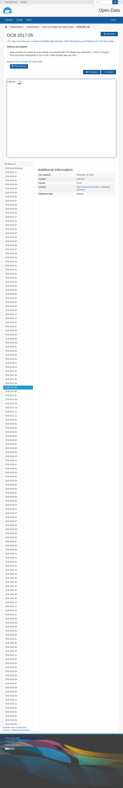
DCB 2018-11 (11, 460)
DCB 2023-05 (11, 675)
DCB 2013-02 (11, 180)
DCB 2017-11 (11, 412)
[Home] (6, 27)
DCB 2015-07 (11, 298)
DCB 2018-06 (11, 440)
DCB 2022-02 (11, 619)
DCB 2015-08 (11, 302)
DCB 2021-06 (11, 586)
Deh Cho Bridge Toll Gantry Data (58, 27)
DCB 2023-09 (11, 692)
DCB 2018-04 (11, 432)
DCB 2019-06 (11, 489)
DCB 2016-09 (11, 355)
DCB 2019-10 (11, 505)
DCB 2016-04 (11, 335)
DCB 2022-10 (11, 651)
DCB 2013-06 (11, 197)
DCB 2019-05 (11, 485)
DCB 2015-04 (11, 286)
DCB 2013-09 (11, 209)
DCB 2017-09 (11, 404)
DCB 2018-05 (11, 436)
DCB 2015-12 (11, 318)
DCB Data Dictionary (14, 168)
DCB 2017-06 (11, 391)
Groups (19, 20)
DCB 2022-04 (11, 627)
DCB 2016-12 (11, 367)
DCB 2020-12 (11, 562)
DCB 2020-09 (11, 550)
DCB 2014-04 (11, 237)
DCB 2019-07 (11, 493)
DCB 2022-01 (11, 615)
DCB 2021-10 (11, 602)
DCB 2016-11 (11, 363)
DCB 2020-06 (11, 537)
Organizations (16, 27)
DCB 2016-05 (11, 339)
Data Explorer (19, 66)
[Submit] (115, 2)
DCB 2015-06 (11, 294)
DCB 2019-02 (11, 473)
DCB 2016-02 (11, 326)
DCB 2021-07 (11, 590)
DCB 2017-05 (83, 27)
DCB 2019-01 (11, 469)
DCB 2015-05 (11, 290)
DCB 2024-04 (11, 720)
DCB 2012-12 (11, 172)
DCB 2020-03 (11, 525)
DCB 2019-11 (11, 509)
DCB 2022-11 (11, 655)
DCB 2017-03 (11, 379)
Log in (113, 20)
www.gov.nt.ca (11, 2)
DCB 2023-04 (11, 671)
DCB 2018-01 (11, 420)
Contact (23, 2)
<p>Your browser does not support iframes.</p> (61, 118)
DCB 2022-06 (11, 635)
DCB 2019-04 (11, 481)
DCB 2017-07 (11, 395)
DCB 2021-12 (11, 610)
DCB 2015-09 (11, 306)
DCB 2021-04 (11, 578)
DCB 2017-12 (11, 416)
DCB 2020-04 (11, 529)
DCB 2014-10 (11, 262)
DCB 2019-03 (11, 477)
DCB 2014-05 (11, 241)
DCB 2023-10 (11, 696)
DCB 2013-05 (11, 193)
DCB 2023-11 (11, 700)
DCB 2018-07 (11, 444)
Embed (108, 72)
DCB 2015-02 (11, 278)
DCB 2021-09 (11, 598)
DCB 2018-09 (11, 452)
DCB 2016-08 (11, 351)
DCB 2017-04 (11, 383)
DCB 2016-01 (11, 322)
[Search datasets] (106, 2)
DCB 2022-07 (11, 639)
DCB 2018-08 (11, 448)
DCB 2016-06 (11, 343)
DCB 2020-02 (11, 521)
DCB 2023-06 (11, 679)
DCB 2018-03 (11, 428)
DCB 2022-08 (11, 643)
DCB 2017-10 (11, 408)
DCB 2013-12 (11, 221)
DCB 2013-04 (11, 188)
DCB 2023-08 (11, 688)
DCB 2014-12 (11, 270)
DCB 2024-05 (11, 724)
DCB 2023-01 (11, 659)
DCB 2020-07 (11, 542)
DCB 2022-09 (11, 647)
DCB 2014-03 (11, 233)
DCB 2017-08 (11, 399)
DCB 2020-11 (11, 558)
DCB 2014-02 (11, 229)
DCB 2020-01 (11, 517)
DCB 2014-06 (11, 245)
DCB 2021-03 (11, 574)
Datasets (9, 20)
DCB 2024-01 (11, 708)
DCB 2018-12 (11, 464)
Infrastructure (32, 27)
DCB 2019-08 (11, 497)
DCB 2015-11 (11, 314)
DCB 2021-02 (11, 570)
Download (109, 34)
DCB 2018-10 (11, 456)
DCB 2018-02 (11, 424)
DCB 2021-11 (11, 606)
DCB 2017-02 (11, 375)
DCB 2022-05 (11, 631)
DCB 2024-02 (11, 712)
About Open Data (12, 738)
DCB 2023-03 (11, 667)
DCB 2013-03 (11, 184)
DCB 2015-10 (11, 310)
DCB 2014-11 (11, 266)
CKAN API (9, 742)
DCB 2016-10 (11, 359)
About (29, 20)
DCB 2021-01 (11, 566)
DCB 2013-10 (11, 213)
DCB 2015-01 (11, 274)
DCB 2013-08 (11, 205)
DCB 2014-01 (11, 225)
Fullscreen (91, 72)
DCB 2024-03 (11, 716)
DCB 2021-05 (11, 582)
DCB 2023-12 (11, 704)
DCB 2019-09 (11, 501)
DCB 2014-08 (11, 253)
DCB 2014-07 (11, 249)
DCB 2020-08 (11, 546)
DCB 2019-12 (11, 513)
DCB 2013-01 (11, 176)
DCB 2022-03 (11, 623)
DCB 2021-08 (11, 594)
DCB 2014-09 (11, 258)
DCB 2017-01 (11, 371)
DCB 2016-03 (11, 331)
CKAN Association (13, 745)
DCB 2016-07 (11, 347)
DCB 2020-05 (11, 533)
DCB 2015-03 (11, 282)
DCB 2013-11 (11, 217)
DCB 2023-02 (11, 663)
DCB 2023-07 (11, 684)
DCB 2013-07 (11, 201)
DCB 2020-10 (11, 554)
